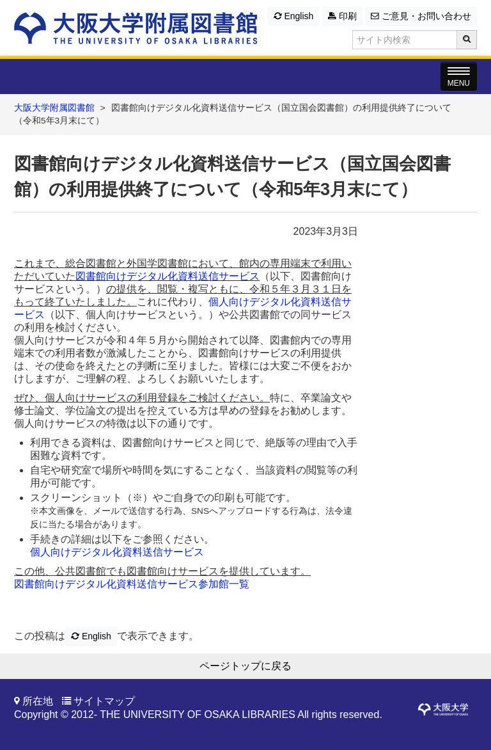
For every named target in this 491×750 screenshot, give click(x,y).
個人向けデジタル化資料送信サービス (117, 552)
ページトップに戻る (245, 665)
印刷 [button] (342, 16)
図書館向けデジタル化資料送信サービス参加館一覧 (131, 583)
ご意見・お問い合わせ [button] (421, 16)
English (294, 16)
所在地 (37, 701)
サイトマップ (104, 701)
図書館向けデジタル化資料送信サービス (167, 276)
